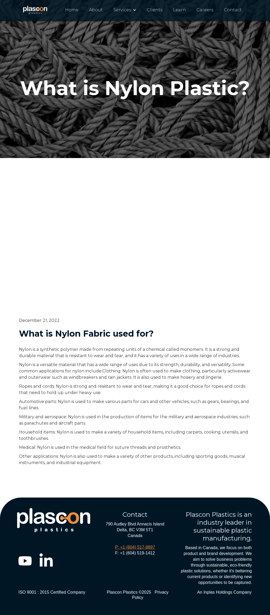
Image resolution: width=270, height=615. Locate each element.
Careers (204, 9)
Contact (233, 9)
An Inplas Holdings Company (224, 592)
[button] (125, 10)
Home (72, 9)
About (96, 9)
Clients (154, 9)
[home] (35, 8)
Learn (179, 9)
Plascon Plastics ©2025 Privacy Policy (137, 595)
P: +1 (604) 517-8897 (135, 547)
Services (122, 9)
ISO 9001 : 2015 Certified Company (51, 592)
